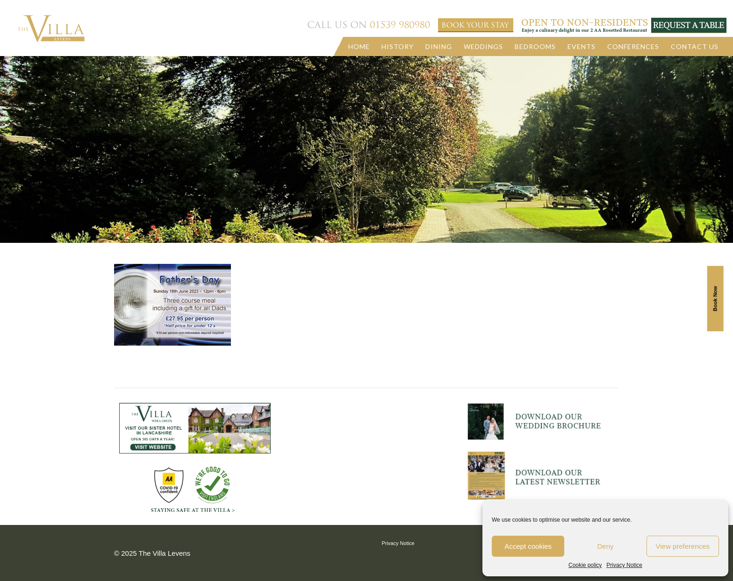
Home (359, 46)
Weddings (483, 46)
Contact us (695, 46)
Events (582, 46)
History (397, 46)
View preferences (683, 546)
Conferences (633, 46)
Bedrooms (535, 46)
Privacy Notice (624, 565)
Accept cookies (528, 546)
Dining (438, 46)
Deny (605, 546)
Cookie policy (585, 565)
